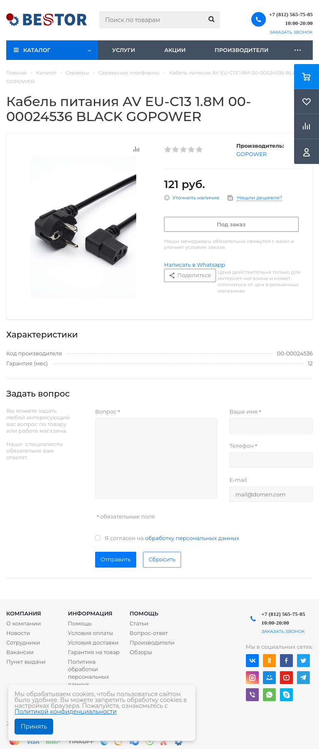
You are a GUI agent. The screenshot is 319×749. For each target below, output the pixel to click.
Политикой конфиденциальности (66, 711)
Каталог (36, 50)
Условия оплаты (90, 633)
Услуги (123, 50)
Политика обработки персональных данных (88, 672)
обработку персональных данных (192, 538)
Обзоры (141, 652)
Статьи (139, 623)
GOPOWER (251, 154)
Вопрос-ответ (149, 633)
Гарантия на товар (94, 652)
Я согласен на (172, 538)
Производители (242, 50)
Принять (34, 726)
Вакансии (20, 652)
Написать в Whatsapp (194, 264)
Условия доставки (93, 642)
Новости (18, 633)
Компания (23, 613)
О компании (23, 623)
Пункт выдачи (26, 661)
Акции (174, 50)
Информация (90, 613)
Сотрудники (23, 642)
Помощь (144, 613)
